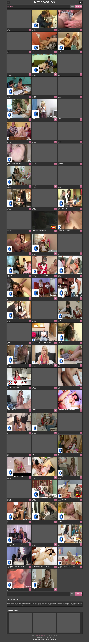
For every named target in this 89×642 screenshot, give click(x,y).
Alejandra (60, 342)
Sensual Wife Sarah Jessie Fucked (66, 566)
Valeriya (34, 51)
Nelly (59, 365)
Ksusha (34, 544)
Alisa (8, 29)
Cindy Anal (60, 544)
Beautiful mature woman (64, 230)
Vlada (33, 588)
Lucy (59, 454)
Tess (33, 521)
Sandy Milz (9, 320)
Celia (33, 208)
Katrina (9, 185)
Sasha (34, 96)
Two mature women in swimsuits (40, 476)
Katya (33, 454)
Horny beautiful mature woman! (14, 163)
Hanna (34, 141)
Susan (59, 118)
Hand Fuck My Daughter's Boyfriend (15, 544)
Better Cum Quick (11, 409)
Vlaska (34, 297)
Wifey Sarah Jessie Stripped (39, 230)
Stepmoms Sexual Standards (14, 387)
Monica (34, 163)
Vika (59, 74)
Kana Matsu (10, 432)
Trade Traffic (36, 640)
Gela (33, 499)
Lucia (8, 118)
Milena (34, 74)
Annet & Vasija (10, 275)
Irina (8, 454)
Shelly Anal (35, 253)
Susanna (60, 521)
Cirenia (59, 51)
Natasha (34, 185)
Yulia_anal (60, 320)
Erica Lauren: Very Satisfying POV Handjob (42, 365)
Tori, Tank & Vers (62, 297)
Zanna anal (60, 163)
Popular (79, 6)
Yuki (33, 387)
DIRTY (44, 2)
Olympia (60, 141)
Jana (59, 275)
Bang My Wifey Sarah (63, 499)
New (72, 6)
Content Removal (45, 640)
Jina (8, 74)
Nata (8, 521)
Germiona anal (35, 432)
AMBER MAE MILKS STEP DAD (14, 141)
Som (59, 387)
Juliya (33, 29)
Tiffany (8, 208)
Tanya (59, 253)
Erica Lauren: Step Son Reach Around (41, 342)
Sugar (8, 365)
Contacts (53, 640)
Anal (33, 118)
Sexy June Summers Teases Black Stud (67, 432)
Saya (8, 342)
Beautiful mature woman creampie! (15, 588)
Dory (59, 96)
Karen (33, 320)
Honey (59, 29)
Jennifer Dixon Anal (62, 208)
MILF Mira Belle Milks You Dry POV (15, 476)
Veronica (9, 499)
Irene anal (60, 476)
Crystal (9, 96)
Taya (8, 297)
